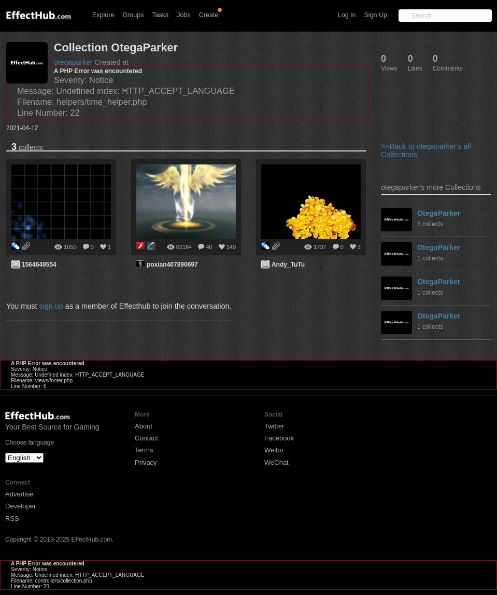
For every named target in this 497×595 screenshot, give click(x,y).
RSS (12, 518)
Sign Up (375, 15)
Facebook (279, 438)
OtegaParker (438, 213)
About (143, 426)
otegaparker (73, 62)
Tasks (160, 15)
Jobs (183, 15)
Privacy (146, 462)
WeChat (276, 462)
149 (231, 247)
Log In (347, 15)
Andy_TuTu (288, 264)
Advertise (19, 494)
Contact (146, 438)
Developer (20, 506)
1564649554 (39, 264)
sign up (51, 306)
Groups (133, 15)
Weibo (273, 450)
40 (209, 247)
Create (209, 15)
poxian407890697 (172, 264)
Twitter (274, 426)
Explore (103, 15)
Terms (144, 450)
